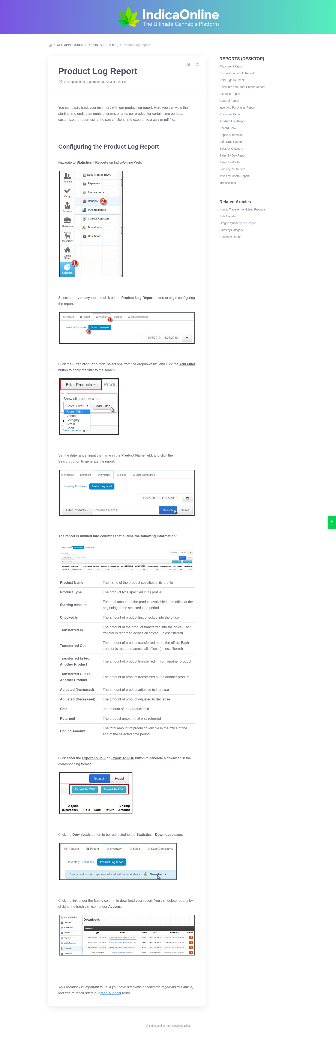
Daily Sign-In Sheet (231, 80)
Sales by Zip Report (232, 169)
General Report (229, 100)
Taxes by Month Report (234, 176)
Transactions (227, 183)
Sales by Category (231, 148)
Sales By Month (229, 162)
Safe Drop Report (230, 141)
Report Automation (231, 135)
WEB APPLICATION (70, 45)
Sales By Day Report (232, 155)
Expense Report (229, 94)
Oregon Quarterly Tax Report (237, 223)
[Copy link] (197, 64)
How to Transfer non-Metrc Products (242, 209)
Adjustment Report (231, 66)
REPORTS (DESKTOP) (103, 45)
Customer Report (230, 114)
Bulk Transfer (227, 216)
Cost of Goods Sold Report (236, 73)
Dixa (187, 1025)
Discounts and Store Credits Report (242, 87)
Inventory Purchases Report (237, 107)
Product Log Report (136, 45)
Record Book (227, 128)
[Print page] (188, 64)
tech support (110, 993)
